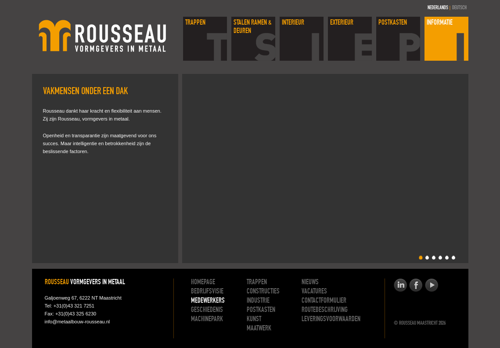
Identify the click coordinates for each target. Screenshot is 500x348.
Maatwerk (259, 328)
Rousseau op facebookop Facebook (416, 285)
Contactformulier (324, 300)
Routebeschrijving (325, 310)
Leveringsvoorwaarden (331, 319)
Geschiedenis (207, 310)
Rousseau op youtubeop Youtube (431, 285)
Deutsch (459, 8)
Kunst (254, 319)
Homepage (203, 282)
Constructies (263, 291)
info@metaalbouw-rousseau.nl (77, 321)
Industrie (258, 300)
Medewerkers (208, 300)
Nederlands (438, 8)
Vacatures (314, 291)
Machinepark (207, 319)
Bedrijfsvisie (207, 291)
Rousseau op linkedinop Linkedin (401, 285)
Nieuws (310, 282)
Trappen (257, 282)
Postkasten (261, 310)
